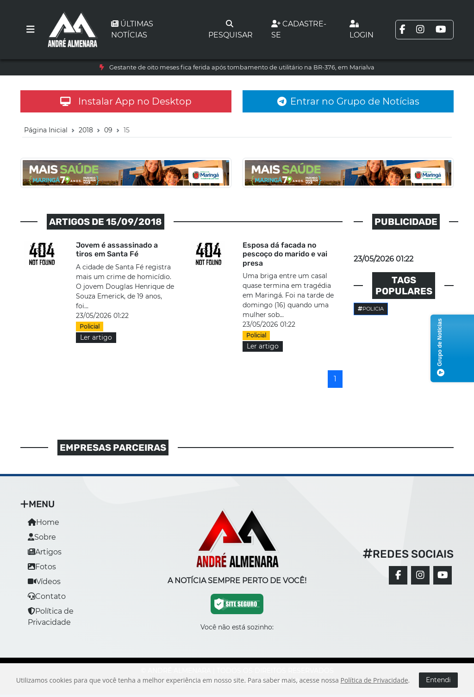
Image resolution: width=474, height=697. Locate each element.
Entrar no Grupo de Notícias (348, 101)
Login (361, 29)
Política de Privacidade (374, 680)
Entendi (438, 680)
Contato (47, 596)
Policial (90, 326)
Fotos (42, 566)
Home (43, 522)
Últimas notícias (132, 29)
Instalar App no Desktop (126, 101)
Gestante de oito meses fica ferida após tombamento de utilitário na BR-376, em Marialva (241, 67)
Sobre (42, 537)
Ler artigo (96, 337)
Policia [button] (371, 308)
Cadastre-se (298, 29)
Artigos (45, 552)
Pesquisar (230, 29)
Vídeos (44, 581)
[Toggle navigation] (30, 29)
